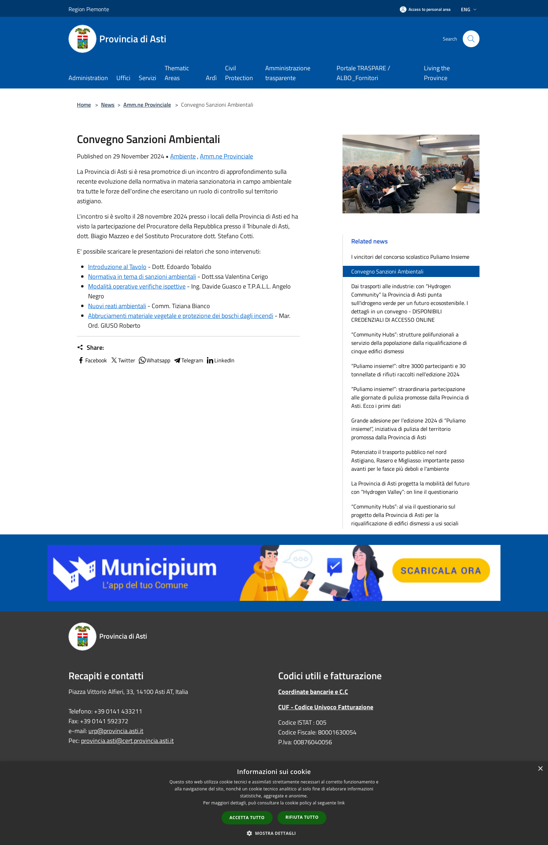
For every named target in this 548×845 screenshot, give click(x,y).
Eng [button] (469, 9)
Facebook (92, 360)
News (108, 104)
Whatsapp (154, 360)
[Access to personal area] (425, 9)
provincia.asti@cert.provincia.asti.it (127, 740)
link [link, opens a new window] (341, 803)
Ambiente (183, 156)
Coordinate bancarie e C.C (313, 691)
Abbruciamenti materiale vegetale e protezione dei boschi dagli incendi (180, 315)
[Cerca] (471, 38)
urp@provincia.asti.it (115, 731)
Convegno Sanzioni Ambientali (387, 271)
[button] (274, 833)
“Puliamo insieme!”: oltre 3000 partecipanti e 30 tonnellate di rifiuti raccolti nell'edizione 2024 (408, 370)
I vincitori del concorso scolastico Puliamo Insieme (410, 257)
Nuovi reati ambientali (117, 306)
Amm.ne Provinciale (147, 104)
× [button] (540, 769)
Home (84, 104)
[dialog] (274, 803)
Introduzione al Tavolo (117, 266)
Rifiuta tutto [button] (302, 817)
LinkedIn (220, 360)
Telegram (188, 360)
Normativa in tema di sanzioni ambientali (142, 276)
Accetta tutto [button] (247, 818)
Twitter (122, 360)
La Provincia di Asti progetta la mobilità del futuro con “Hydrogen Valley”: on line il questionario (410, 487)
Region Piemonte (88, 9)
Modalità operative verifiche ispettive (137, 286)
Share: (90, 348)
